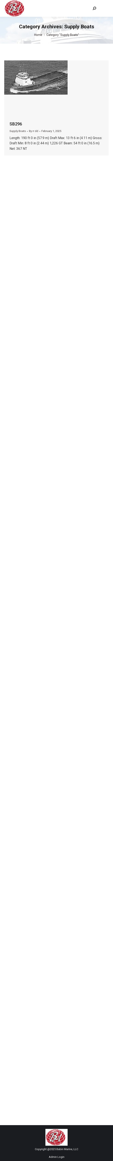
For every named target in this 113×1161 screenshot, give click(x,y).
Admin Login (56, 1156)
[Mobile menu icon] (104, 8)
